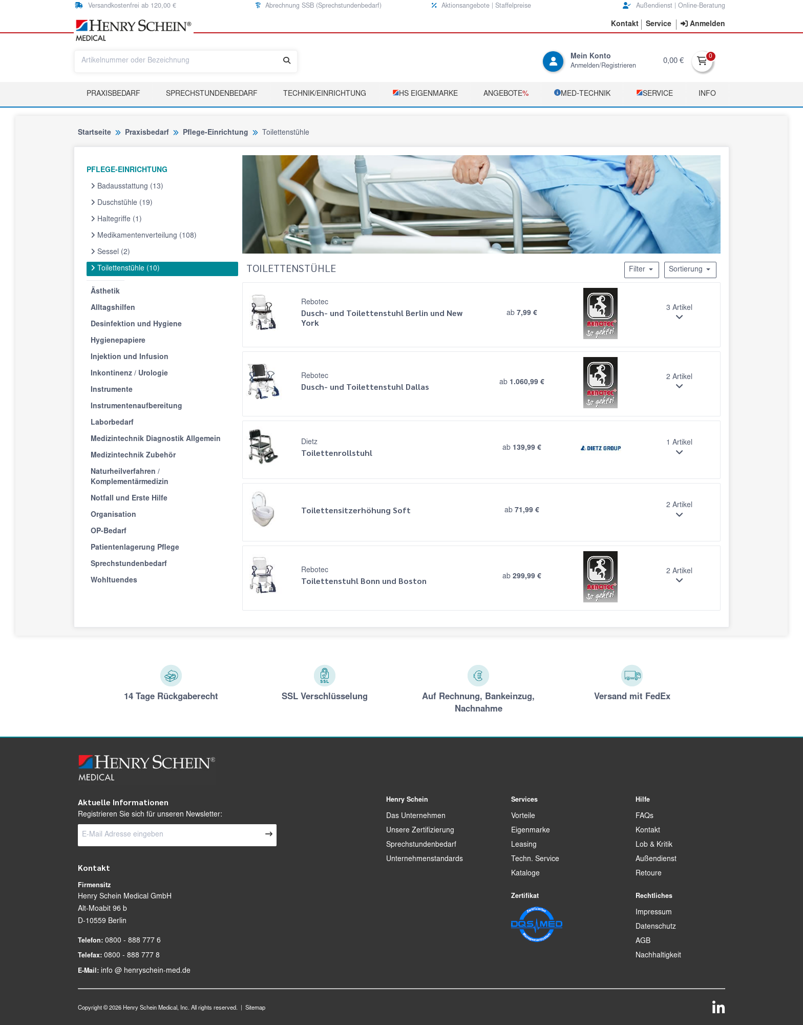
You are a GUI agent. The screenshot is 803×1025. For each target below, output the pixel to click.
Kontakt (648, 830)
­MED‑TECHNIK (582, 93)
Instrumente (112, 390)
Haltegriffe (116, 219)
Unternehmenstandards (424, 859)
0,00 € (673, 61)
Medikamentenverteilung (144, 236)
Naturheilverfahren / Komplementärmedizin (129, 477)
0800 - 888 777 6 (133, 941)
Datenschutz (656, 927)
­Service (654, 93)
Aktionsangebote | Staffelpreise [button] (481, 6)
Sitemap (255, 1008)
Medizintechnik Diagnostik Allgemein (156, 439)
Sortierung (690, 269)
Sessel (110, 252)
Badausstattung (127, 186)
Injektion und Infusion (129, 357)
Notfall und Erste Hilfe (129, 499)
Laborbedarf (112, 423)
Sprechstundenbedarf (212, 94)
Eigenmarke (530, 830)
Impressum (654, 912)
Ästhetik (105, 292)
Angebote (506, 94)
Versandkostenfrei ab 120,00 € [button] (125, 6)
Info (707, 94)
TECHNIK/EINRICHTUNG (324, 94)
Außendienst (656, 859)
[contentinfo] (703, 24)
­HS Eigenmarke (425, 93)
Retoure (649, 873)
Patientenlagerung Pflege (135, 548)
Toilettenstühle (125, 268)
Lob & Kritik (654, 845)
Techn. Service (535, 859)
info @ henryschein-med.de (146, 971)
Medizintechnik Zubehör (133, 455)
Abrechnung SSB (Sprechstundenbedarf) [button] (319, 6)
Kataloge (525, 873)
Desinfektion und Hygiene (136, 324)
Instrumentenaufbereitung (136, 406)
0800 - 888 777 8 (132, 955)
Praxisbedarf (113, 94)
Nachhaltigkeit (658, 955)
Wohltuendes (114, 580)
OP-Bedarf (108, 531)
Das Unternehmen (416, 816)
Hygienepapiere (118, 341)
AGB (643, 941)
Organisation (113, 515)
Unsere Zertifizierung (420, 830)
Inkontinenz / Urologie (129, 374)
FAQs (644, 816)
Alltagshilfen (113, 308)
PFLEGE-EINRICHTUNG (127, 170)
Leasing (524, 845)
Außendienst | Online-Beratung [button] (674, 6)
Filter (641, 269)
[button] (625, 24)
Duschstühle (122, 203)
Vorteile (523, 816)
